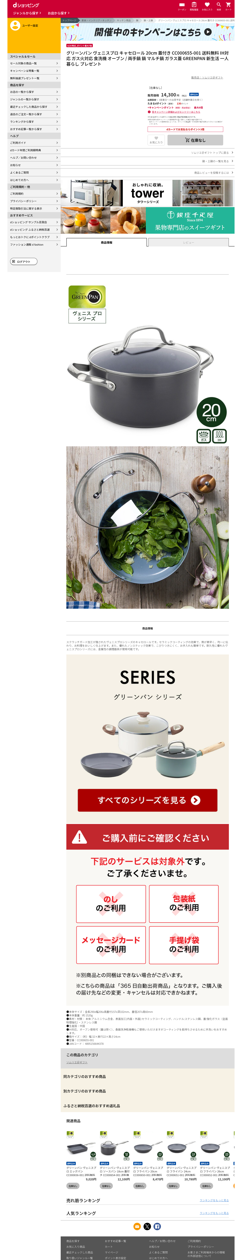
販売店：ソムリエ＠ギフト (207, 77)
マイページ (111, 1252)
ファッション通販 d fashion (26, 244)
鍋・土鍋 (148, 20)
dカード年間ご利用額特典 (25, 150)
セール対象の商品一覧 (23, 63)
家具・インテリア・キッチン (97, 20)
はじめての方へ (19, 180)
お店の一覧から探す (22, 92)
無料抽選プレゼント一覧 (24, 78)
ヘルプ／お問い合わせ (23, 157)
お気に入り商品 (75, 1246)
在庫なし (73, 1186)
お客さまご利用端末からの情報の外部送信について (206, 1254)
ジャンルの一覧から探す (24, 99)
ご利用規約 (16, 193)
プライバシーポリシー (23, 201)
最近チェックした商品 (79, 1252)
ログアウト (24, 261)
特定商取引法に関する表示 (26, 208)
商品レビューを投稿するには (211, 172)
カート (109, 1246)
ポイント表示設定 (115, 1258)
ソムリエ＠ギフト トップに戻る (210, 152)
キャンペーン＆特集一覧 (24, 71)
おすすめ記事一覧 (115, 1241)
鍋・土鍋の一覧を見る (215, 161)
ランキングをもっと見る (214, 1200)
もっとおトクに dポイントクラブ (30, 237)
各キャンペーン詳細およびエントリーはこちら (176, 111)
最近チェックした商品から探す (28, 107)
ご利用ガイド (18, 143)
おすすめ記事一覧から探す (26, 129)
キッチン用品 (124, 20)
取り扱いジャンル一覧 (79, 1258)
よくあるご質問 (19, 172)
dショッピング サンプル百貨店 (28, 222)
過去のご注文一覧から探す (26, 114)
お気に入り (156, 142)
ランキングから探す (22, 121)
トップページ (69, 20)
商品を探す (73, 1241)
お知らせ (15, 165)
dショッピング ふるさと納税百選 (30, 229)
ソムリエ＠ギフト (77, 1062)
